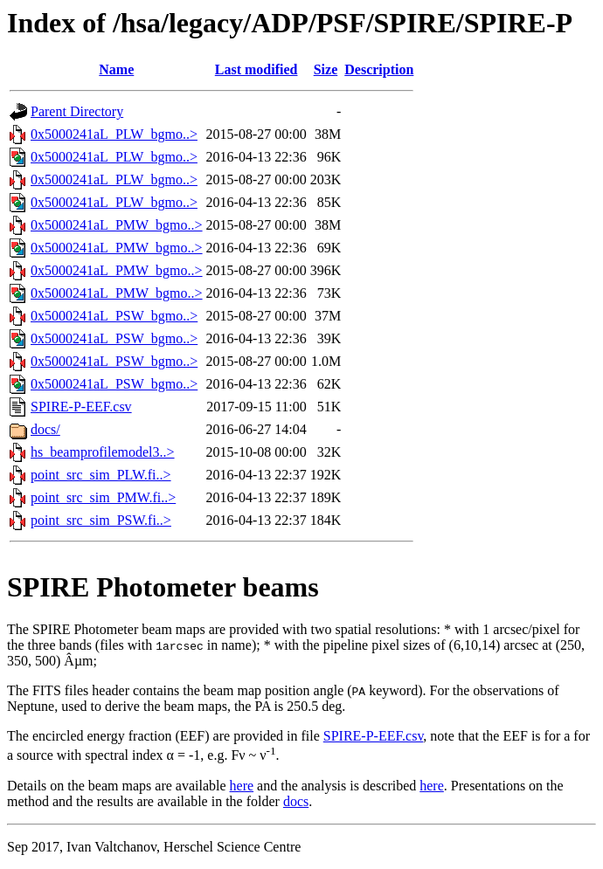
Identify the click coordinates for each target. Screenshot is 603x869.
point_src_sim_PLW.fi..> (101, 474)
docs (295, 801)
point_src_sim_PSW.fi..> (101, 520)
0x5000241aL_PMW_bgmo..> (117, 224)
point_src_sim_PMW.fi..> (103, 497)
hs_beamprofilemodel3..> (103, 452)
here (242, 785)
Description (378, 69)
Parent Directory (77, 111)
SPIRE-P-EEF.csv (81, 406)
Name (116, 69)
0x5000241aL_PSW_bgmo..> (114, 315)
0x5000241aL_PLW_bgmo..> (114, 134)
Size (326, 69)
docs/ (45, 429)
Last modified (256, 69)
